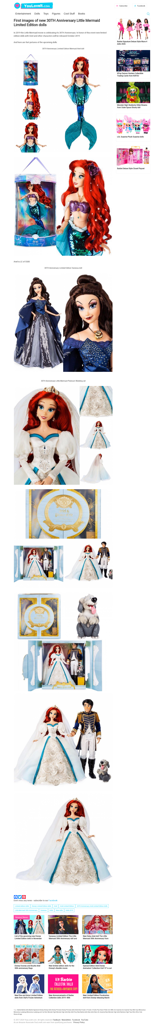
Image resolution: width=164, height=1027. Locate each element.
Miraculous (142, 1010)
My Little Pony (72, 1012)
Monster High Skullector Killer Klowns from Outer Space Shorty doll (132, 106)
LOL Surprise (117, 1010)
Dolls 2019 (69, 910)
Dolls (37, 13)
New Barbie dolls (82, 1012)
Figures (56, 13)
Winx (134, 1012)
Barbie (19, 1010)
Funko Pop (96, 1010)
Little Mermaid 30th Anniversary (26, 910)
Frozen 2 (89, 1010)
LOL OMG (110, 1010)
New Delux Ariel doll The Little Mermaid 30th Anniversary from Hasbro (95, 937)
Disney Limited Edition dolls (41, 906)
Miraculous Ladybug (20, 1012)
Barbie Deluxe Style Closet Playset (130, 168)
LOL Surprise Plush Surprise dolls (130, 137)
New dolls (59, 910)
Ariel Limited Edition (67, 906)
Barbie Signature (34, 1010)
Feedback (56, 1020)
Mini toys (135, 1010)
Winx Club (139, 1012)
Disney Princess (56, 1010)
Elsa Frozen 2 (82, 1010)
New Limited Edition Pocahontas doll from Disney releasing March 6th (96, 996)
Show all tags (18, 1014)
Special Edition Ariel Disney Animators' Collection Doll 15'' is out (97, 967)
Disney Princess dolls (68, 1010)
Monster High (52, 1012)
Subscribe (123, 6)
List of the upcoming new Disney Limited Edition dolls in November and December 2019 (28, 937)
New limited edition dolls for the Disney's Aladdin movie (61, 967)
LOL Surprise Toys (127, 1010)
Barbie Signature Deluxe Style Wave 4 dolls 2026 (132, 42)
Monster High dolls (62, 1012)
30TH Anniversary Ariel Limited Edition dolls (92, 906)
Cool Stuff (69, 13)
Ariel (55, 906)
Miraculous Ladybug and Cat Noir (37, 1012)
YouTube (84, 1020)
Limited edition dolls (22, 906)
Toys (46, 13)
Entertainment (23, 13)
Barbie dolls (25, 1010)
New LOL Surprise (99, 1012)
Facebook (141, 6)
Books (81, 13)
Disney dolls (47, 1010)
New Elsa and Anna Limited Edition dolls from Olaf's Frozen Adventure (29, 996)
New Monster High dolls (112, 1012)
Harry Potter (103, 1010)
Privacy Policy (79, 1022)
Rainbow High (124, 1012)
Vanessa (43, 910)
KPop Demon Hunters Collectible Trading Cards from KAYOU (130, 74)
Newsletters (66, 1020)
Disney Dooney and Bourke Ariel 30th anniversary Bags (27, 967)
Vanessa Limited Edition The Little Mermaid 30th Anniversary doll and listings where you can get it (63, 937)
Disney (42, 1010)
